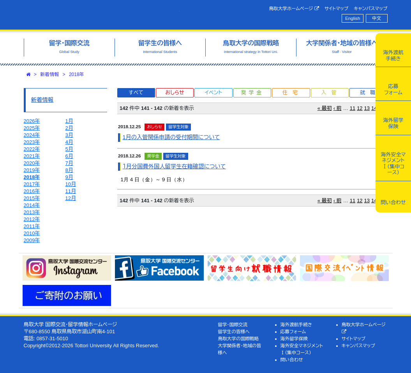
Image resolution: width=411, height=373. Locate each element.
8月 (69, 170)
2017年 (32, 184)
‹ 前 (337, 108)
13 (367, 108)
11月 (70, 191)
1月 (69, 121)
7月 (69, 163)
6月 (69, 156)
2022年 (32, 149)
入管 (331, 92)
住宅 (292, 92)
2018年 (76, 74)
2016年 (32, 191)
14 (374, 108)
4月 (69, 142)
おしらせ (174, 92)
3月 (69, 135)
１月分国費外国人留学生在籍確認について (174, 166)
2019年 (32, 170)
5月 (69, 149)
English (352, 18)
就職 (370, 92)
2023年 (32, 142)
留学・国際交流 (232, 324)
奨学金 (252, 92)
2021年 (32, 156)
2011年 (32, 226)
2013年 (32, 212)
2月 (69, 128)
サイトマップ (336, 8)
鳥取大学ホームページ (294, 8)
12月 (70, 198)
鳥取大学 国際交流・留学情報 (102, 15)
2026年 (32, 121)
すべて (136, 92)
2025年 (32, 128)
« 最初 (325, 108)
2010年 (32, 233)
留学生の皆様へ (234, 331)
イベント (213, 92)
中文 (376, 18)
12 (359, 108)
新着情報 (49, 74)
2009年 (32, 240)
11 (352, 108)
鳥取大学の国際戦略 (238, 338)
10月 (70, 184)
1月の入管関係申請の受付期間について (171, 137)
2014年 (32, 205)
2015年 (32, 198)
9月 (69, 177)
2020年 (32, 163)
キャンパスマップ (370, 8)
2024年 (32, 135)
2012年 (32, 219)
